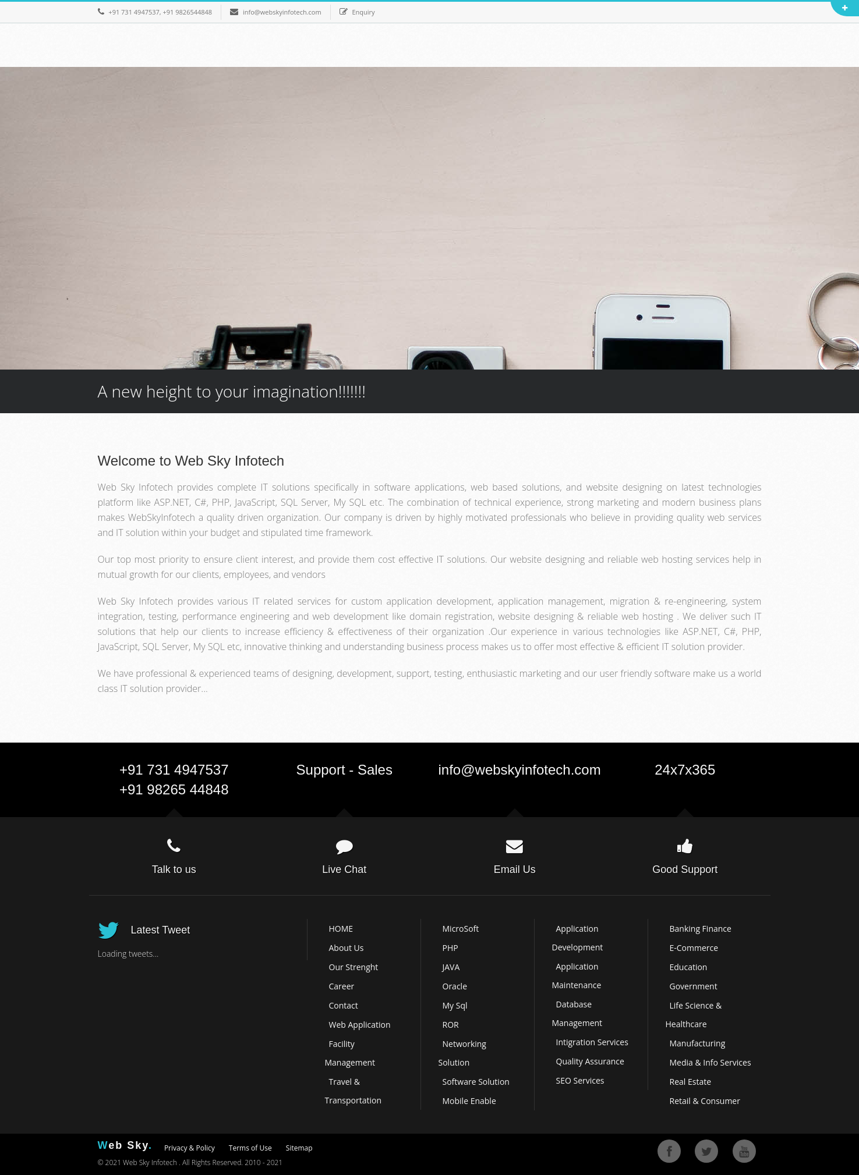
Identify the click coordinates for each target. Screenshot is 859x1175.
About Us (346, 947)
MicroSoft (461, 928)
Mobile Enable (469, 1100)
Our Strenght (354, 966)
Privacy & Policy (189, 1148)
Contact (343, 1005)
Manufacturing (698, 1043)
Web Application (360, 1024)
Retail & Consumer (705, 1100)
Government (693, 986)
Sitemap (299, 1148)
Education (689, 966)
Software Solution (476, 1081)
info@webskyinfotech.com (520, 770)
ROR (451, 1024)
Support (320, 770)
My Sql (455, 1005)
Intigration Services (592, 1042)
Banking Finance (700, 928)
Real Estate (691, 1081)
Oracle (455, 986)
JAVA (451, 966)
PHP (450, 947)
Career (342, 986)
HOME (341, 928)
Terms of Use (250, 1148)
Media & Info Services (710, 1062)
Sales (375, 770)
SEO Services (580, 1080)
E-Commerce (694, 947)
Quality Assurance (590, 1061)
